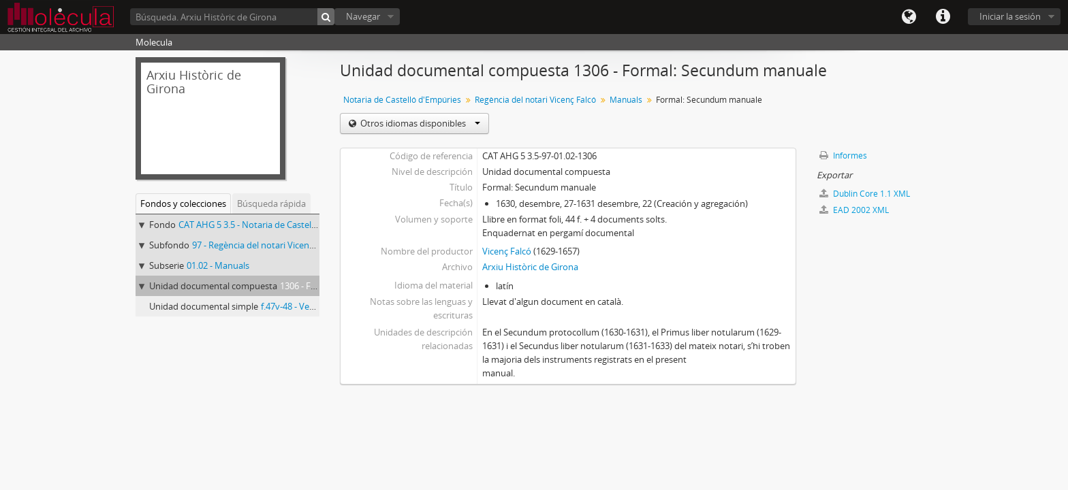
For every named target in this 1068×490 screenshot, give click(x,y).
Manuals (626, 99)
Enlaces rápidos (943, 17)
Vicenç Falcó (506, 251)
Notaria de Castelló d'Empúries (402, 99)
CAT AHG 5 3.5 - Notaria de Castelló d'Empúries (272, 224)
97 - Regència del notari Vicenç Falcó (264, 245)
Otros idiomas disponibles (419, 123)
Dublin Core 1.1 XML (864, 193)
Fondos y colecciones (183, 203)
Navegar (363, 16)
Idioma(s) (909, 17)
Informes (843, 155)
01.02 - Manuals (218, 265)
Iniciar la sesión (1010, 16)
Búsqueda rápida (271, 203)
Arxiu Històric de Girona (530, 267)
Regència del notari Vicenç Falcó (535, 99)
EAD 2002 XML (854, 210)
